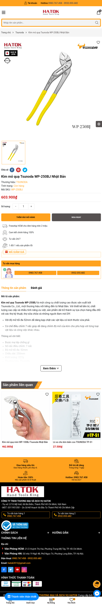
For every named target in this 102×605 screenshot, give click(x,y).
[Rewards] (22, 596)
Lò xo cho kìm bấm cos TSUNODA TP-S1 (73, 442)
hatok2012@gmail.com (19, 563)
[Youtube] (17, 569)
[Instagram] (24, 569)
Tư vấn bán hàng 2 (79, 514)
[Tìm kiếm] (97, 22)
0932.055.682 (78, 273)
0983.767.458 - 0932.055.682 (27, 558)
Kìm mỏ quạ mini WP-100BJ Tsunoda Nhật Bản (25, 442)
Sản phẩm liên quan (18, 385)
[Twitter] (10, 569)
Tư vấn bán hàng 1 (28, 514)
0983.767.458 (35, 273)
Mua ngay (76, 217)
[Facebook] (4, 569)
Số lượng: (6, 206)
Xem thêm (51, 368)
